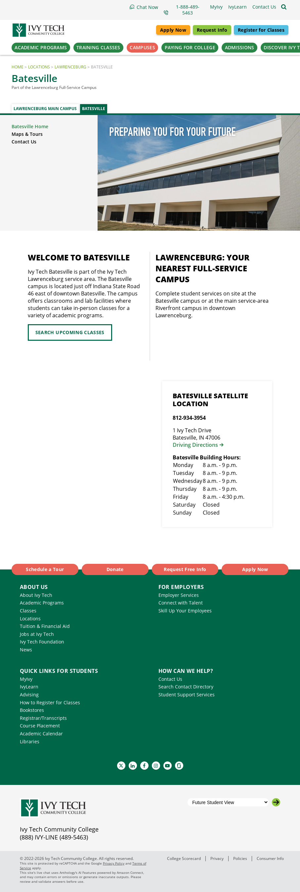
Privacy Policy (113, 863)
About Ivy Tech (36, 595)
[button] (264, 7)
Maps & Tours (27, 134)
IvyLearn (29, 686)
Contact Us (24, 141)
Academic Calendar (41, 733)
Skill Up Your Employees (185, 610)
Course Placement (40, 725)
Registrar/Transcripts (43, 718)
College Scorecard (184, 858)
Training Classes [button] (98, 47)
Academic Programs (42, 603)
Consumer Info (270, 858)
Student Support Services (186, 694)
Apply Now (173, 30)
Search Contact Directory (185, 686)
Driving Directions (195, 444)
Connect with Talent (180, 603)
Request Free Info (185, 569)
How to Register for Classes (50, 702)
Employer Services (178, 595)
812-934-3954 (189, 417)
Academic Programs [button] (41, 47)
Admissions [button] (239, 47)
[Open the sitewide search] (283, 7)
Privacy (217, 858)
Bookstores (32, 710)
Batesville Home (30, 126)
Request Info (212, 30)
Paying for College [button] (190, 47)
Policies (240, 858)
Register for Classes (261, 30)
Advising (29, 694)
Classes (28, 610)
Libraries (29, 741)
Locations (39, 67)
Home (17, 67)
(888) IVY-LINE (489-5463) (54, 837)
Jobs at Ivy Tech (37, 634)
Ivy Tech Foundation (42, 642)
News (26, 649)
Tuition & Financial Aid (45, 626)
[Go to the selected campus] (276, 802)
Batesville (93, 108)
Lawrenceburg (70, 67)
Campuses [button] (142, 47)
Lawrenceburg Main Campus (45, 108)
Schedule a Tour (45, 569)
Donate (115, 569)
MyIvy (26, 679)
